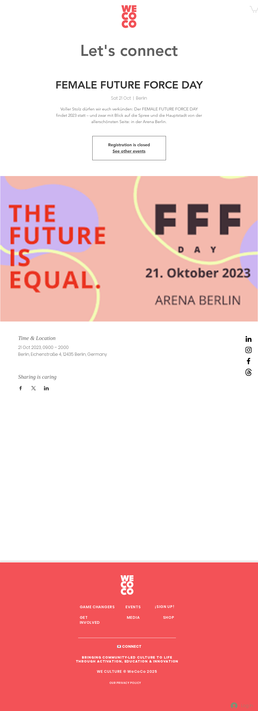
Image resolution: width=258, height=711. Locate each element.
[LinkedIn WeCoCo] (248, 339)
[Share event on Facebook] (20, 388)
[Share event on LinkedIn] (46, 388)
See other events (129, 151)
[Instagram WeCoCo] (248, 350)
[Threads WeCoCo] (248, 372)
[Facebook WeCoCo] (248, 361)
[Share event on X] (33, 388)
